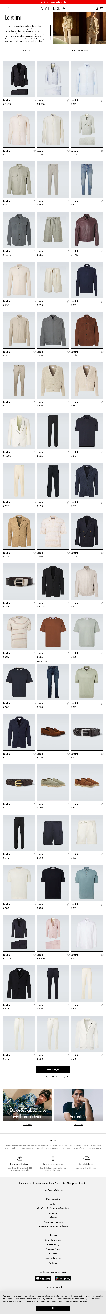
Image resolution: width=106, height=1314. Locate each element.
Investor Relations (53, 1258)
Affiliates (53, 1262)
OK (53, 1308)
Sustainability (53, 1244)
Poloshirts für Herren (80, 1148)
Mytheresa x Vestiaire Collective (53, 1226)
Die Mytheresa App (53, 1240)
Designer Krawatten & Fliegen (60, 1148)
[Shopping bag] (101, 8)
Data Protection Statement (76, 1301)
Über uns (53, 1235)
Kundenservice (53, 1199)
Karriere (53, 1253)
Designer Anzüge (95, 1148)
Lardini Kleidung (42, 1148)
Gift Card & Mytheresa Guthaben (53, 1208)
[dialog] (53, 1302)
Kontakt (52, 1203)
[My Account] (96, 8)
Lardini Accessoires (27, 1148)
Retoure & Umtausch (53, 1222)
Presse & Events (53, 1249)
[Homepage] (53, 8)
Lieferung (53, 1217)
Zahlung (53, 1212)
